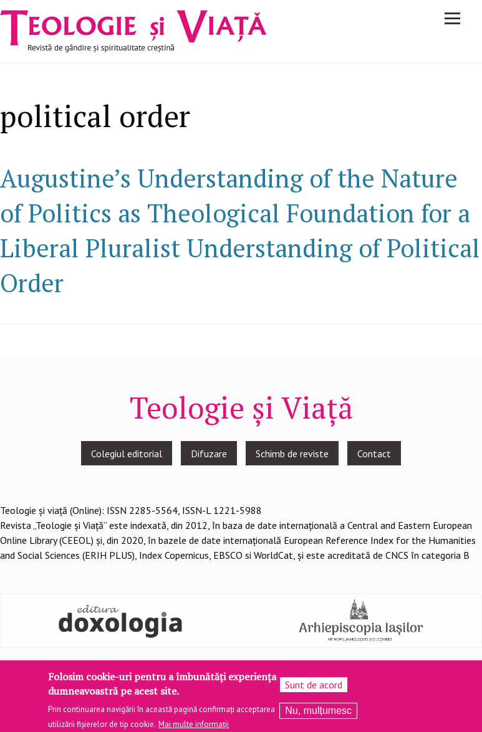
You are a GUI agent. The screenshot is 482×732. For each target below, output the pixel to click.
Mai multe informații (193, 727)
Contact (374, 453)
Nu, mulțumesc (318, 713)
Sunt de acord (313, 688)
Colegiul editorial (126, 453)
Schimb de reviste (292, 453)
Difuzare (209, 453)
